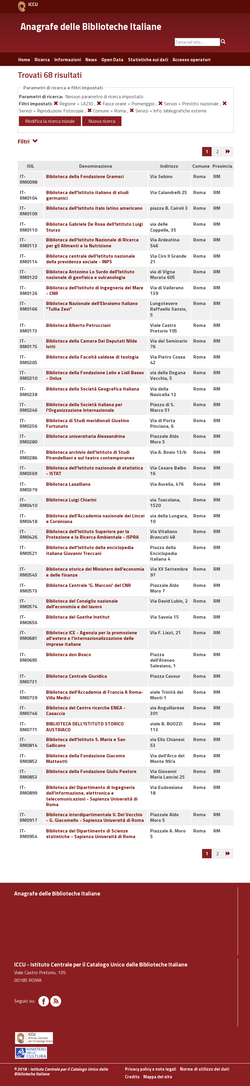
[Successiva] (228, 151)
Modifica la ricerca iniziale (50, 121)
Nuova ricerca (101, 121)
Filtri (28, 141)
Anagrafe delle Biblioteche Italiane (90, 26)
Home (24, 59)
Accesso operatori (191, 59)
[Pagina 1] (207, 151)
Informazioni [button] (67, 59)
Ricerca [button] (42, 59)
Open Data (112, 59)
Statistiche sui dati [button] (148, 59)
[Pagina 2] (217, 151)
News (91, 59)
